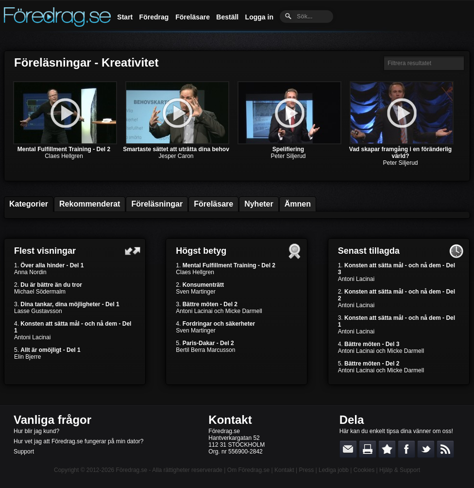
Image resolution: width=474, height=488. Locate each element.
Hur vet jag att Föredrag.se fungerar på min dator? (78, 441)
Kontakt (230, 419)
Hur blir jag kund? (36, 431)
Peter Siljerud (288, 156)
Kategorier (28, 204)
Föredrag (154, 17)
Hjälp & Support (399, 470)
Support (24, 451)
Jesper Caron (175, 156)
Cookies (364, 470)
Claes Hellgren (64, 156)
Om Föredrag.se (248, 470)
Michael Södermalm (40, 291)
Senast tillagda (369, 251)
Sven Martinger (195, 291)
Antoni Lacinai (32, 337)
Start (125, 17)
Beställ (227, 17)
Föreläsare (192, 17)
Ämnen (298, 204)
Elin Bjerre (27, 356)
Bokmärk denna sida (387, 449)
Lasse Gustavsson (38, 311)
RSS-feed (445, 449)
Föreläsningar (157, 204)
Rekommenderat (89, 204)
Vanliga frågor (52, 419)
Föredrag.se (132, 470)
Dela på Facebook (406, 449)
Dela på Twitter (426, 449)
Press (306, 470)
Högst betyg (201, 251)
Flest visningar (45, 251)
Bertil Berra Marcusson (205, 350)
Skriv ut (367, 449)
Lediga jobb (334, 470)
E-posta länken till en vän (348, 449)
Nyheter (258, 204)
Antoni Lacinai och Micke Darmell (219, 311)
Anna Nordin (30, 272)
